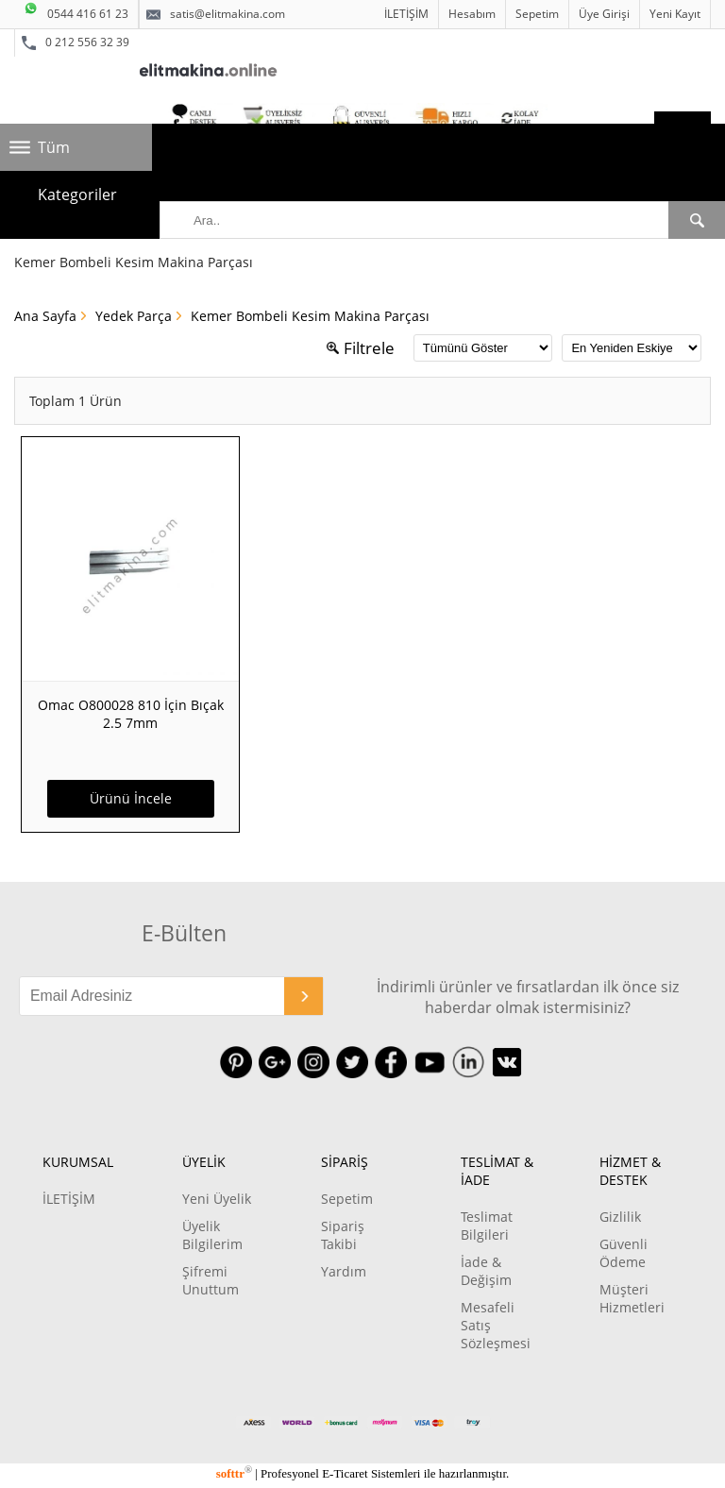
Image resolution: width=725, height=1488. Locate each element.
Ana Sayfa (45, 316)
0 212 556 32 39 (75, 42)
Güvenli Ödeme (623, 1253)
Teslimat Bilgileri (487, 1225)
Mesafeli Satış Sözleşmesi (496, 1325)
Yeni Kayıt (674, 14)
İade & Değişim (486, 1271)
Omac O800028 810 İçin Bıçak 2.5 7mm (131, 714)
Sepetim (537, 14)
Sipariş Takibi (342, 1235)
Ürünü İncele (131, 798)
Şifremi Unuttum (210, 1280)
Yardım (343, 1271)
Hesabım (472, 14)
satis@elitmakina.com (215, 14)
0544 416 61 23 (76, 11)
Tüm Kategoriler (77, 154)
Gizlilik (620, 1217)
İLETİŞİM (406, 14)
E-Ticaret (344, 1473)
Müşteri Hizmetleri (632, 1298)
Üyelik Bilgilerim (212, 1235)
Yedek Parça (133, 316)
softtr (234, 1473)
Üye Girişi (604, 14)
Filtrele (361, 348)
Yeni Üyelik (216, 1199)
